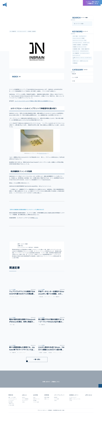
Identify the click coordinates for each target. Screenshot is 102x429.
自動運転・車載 (76, 49)
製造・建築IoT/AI (85, 49)
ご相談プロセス (11, 413)
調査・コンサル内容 (12, 406)
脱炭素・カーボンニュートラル (79, 47)
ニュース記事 (11, 16)
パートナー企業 (36, 411)
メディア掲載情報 (25, 408)
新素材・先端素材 (31, 31)
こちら (36, 222)
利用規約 (50, 419)
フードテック (76, 51)
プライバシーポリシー (42, 419)
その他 (73, 81)
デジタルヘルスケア (22, 31)
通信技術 (75, 63)
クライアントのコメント (12, 408)
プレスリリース (42, 158)
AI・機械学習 (13, 31)
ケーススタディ (11, 409)
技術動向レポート (69, 5)
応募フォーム (46, 408)
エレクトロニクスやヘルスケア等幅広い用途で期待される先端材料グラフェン (34, 106)
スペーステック (76, 56)
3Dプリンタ (75, 61)
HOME (2, 9)
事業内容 (48, 5)
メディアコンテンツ (57, 5)
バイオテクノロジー (85, 53)
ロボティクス (86, 42)
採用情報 (46, 404)
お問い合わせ (88, 404)
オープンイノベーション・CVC (79, 40)
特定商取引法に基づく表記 (58, 419)
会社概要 (34, 409)
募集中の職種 (46, 406)
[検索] (90, 23)
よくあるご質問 (11, 414)
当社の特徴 (10, 411)
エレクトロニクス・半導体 (78, 38)
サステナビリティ (84, 51)
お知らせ (78, 5)
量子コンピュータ (84, 61)
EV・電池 (75, 36)
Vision (34, 406)
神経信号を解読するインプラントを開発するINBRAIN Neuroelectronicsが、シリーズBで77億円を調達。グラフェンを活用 (39, 9)
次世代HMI (85, 45)
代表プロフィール (36, 408)
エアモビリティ (82, 36)
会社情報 (35, 404)
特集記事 (74, 74)
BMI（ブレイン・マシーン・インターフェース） (82, 59)
